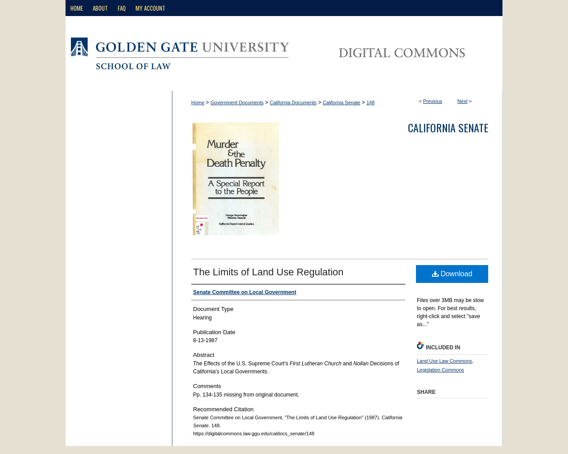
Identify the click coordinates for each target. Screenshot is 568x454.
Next (462, 101)
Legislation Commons (440, 369)
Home (197, 102)
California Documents (293, 102)
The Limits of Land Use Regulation (268, 272)
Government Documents (236, 102)
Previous (432, 101)
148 (370, 102)
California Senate (341, 102)
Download (452, 274)
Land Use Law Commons (444, 361)
